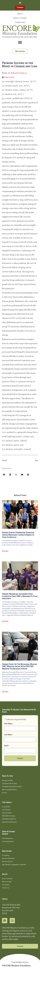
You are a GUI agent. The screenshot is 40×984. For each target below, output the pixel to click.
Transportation (7, 813)
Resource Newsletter (8, 858)
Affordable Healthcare (9, 819)
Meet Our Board (7, 879)
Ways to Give (7, 776)
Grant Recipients (7, 838)
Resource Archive (7, 861)
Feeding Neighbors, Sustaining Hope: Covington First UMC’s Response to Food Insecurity (19, 596)
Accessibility (6, 807)
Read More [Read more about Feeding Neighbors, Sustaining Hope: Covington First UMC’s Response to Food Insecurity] (5, 621)
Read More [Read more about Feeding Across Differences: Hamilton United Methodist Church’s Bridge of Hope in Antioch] (5, 551)
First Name (8, 724)
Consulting (20, 22)
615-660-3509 (7, 910)
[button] (20, 2)
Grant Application (8, 841)
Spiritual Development (9, 822)
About (20, 14)
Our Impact (7, 802)
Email (6, 745)
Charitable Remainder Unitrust (12, 786)
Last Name (8, 734)
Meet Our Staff (6, 882)
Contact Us (5, 888)
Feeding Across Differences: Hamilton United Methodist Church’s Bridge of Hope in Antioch (18, 534)
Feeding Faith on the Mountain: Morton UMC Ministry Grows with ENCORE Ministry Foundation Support (19, 666)
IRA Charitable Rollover (9, 790)
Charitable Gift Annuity (9, 783)
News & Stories (20, 18)
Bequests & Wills (7, 780)
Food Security (6, 810)
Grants (5, 834)
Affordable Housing (8, 816)
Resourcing (7, 851)
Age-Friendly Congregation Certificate (14, 864)
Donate (4, 793)
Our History (6, 885)
